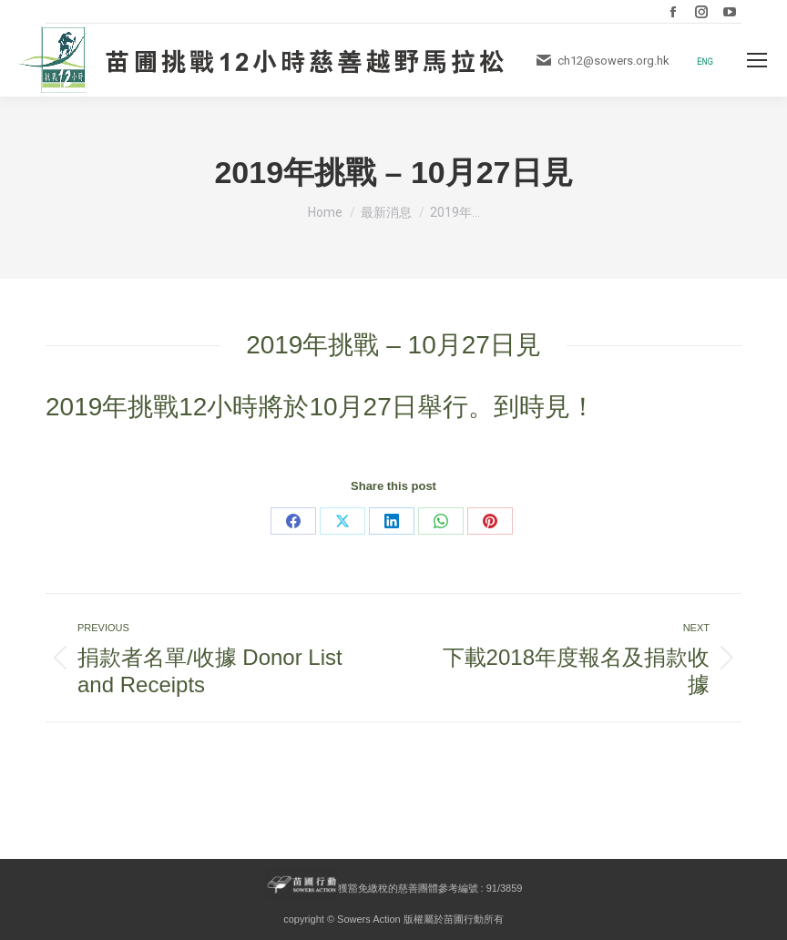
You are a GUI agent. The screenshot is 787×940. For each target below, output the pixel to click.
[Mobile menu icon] (757, 60)
